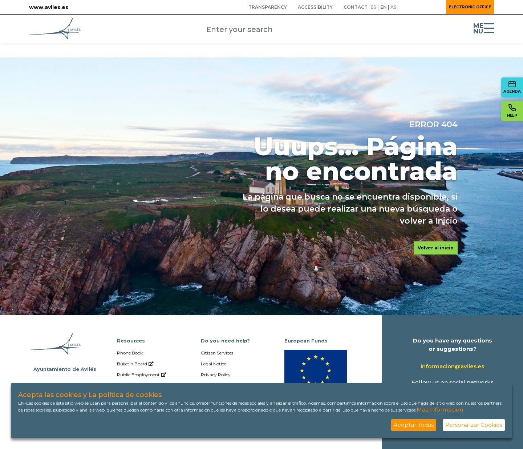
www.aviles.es (48, 7)
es (373, 7)
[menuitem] (267, 7)
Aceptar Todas (414, 424)
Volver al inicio (436, 247)
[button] (421, 7)
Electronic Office (470, 7)
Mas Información (440, 409)
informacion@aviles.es (452, 366)
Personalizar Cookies (473, 424)
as (393, 7)
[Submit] (329, 30)
